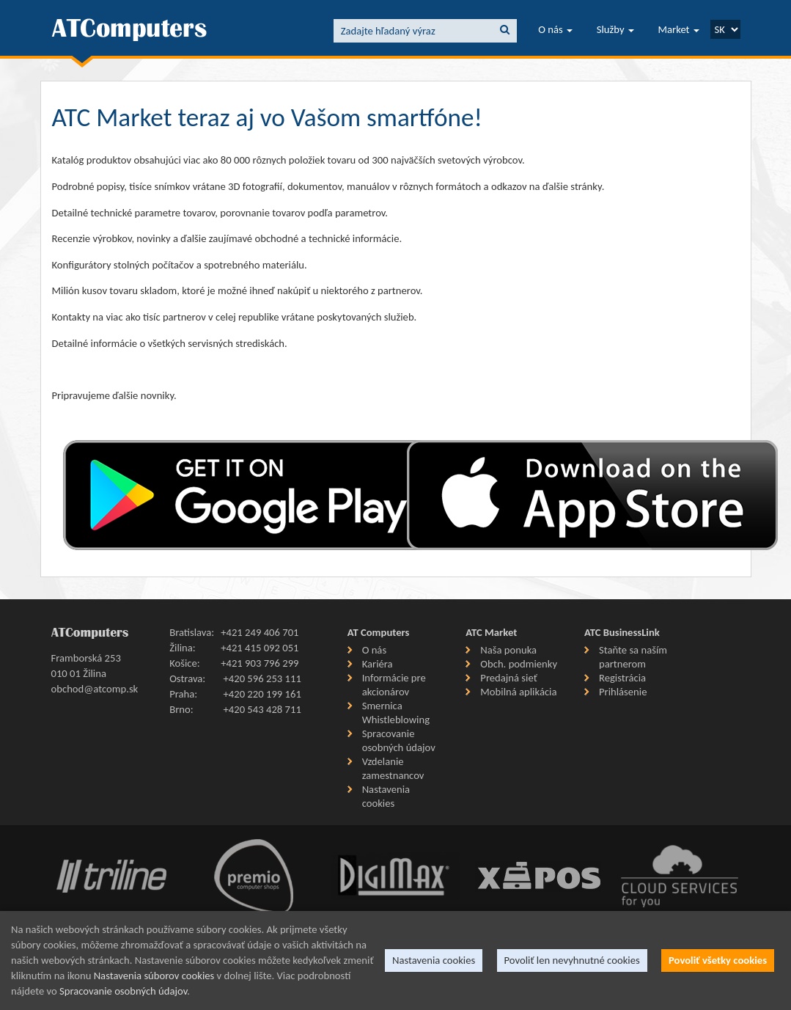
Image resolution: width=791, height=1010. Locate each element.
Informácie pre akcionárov (394, 684)
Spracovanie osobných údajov (398, 740)
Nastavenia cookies (386, 796)
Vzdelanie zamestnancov (393, 768)
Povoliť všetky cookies (718, 960)
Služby (615, 29)
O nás (555, 29)
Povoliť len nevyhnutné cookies (572, 960)
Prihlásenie (623, 691)
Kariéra (377, 663)
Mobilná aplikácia (518, 691)
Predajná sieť (508, 677)
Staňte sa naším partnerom (633, 656)
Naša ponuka (508, 649)
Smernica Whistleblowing (396, 712)
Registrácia (622, 677)
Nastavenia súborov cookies (154, 975)
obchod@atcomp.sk (95, 688)
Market (678, 29)
